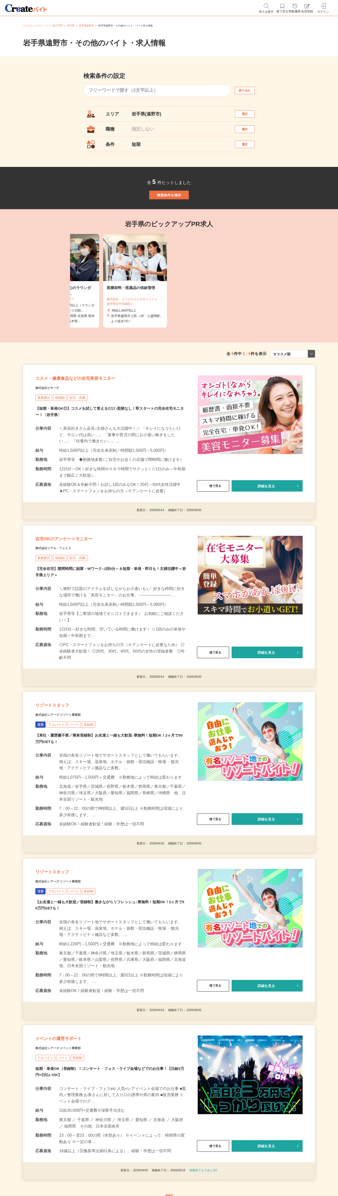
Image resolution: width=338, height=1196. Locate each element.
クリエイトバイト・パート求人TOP (43, 25)
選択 (249, 116)
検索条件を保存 (169, 213)
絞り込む (249, 90)
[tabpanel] (169, 305)
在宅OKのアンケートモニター (79, 578)
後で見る (213, 519)
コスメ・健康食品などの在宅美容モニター (97, 408)
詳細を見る (266, 519)
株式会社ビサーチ (53, 420)
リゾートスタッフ (62, 754)
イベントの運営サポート (71, 1107)
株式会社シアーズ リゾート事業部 (69, 766)
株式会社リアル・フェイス (62, 590)
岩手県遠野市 (86, 25)
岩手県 (70, 25)
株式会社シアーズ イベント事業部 (69, 1119)
